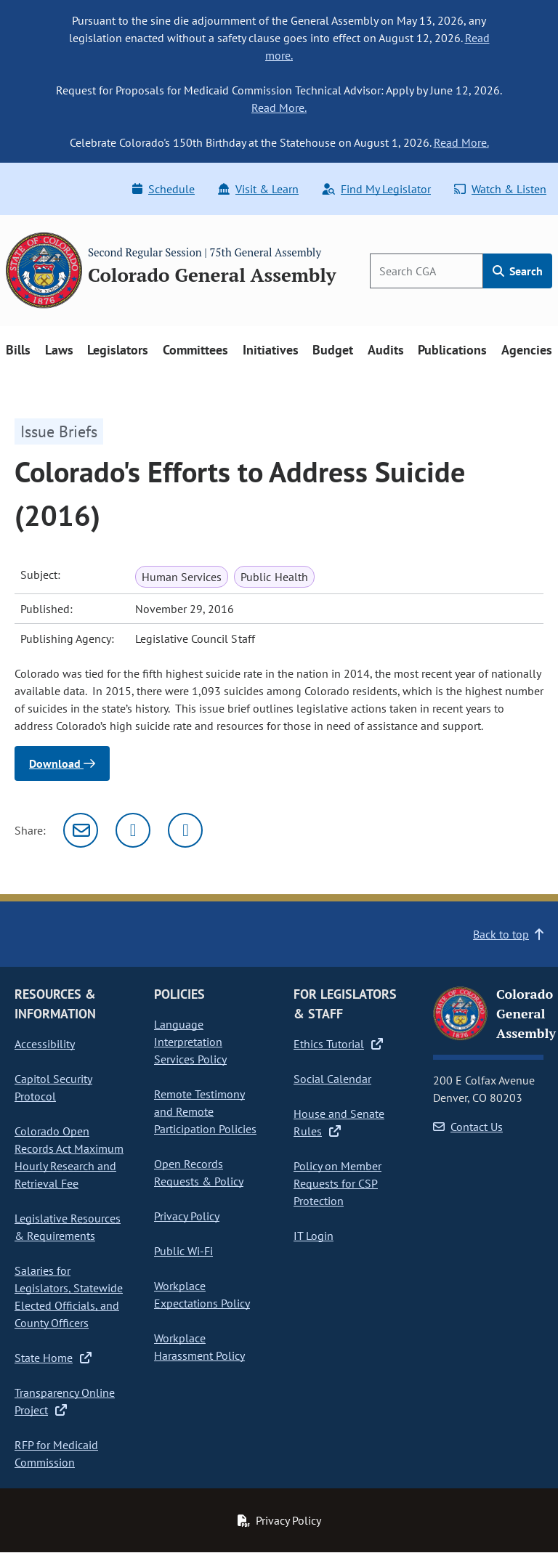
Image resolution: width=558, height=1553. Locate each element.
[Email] (80, 830)
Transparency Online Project (65, 1401)
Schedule (163, 189)
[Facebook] (185, 830)
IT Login (313, 1235)
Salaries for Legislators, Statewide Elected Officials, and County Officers (69, 1296)
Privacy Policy (186, 1216)
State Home (53, 1357)
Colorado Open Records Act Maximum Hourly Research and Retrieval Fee (69, 1157)
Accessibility (45, 1044)
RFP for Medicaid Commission (56, 1453)
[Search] (426, 271)
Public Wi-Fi (183, 1251)
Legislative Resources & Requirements (68, 1227)
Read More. (279, 107)
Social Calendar (332, 1078)
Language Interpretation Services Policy (190, 1041)
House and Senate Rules (339, 1122)
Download (62, 763)
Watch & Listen (500, 189)
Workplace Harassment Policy (199, 1347)
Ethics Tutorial (338, 1044)
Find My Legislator (376, 189)
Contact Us (468, 1126)
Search (518, 271)
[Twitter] (133, 830)
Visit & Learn (258, 189)
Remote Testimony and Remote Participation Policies (205, 1111)
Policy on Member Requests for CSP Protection (337, 1183)
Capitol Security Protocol (53, 1087)
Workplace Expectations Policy (202, 1294)
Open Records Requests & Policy (198, 1172)
